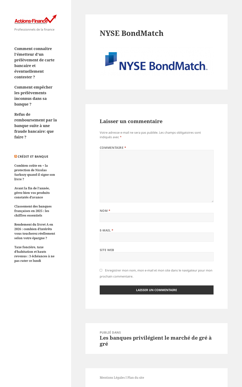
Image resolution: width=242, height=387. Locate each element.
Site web (107, 250)
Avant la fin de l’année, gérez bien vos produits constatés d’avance (32, 192)
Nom (105, 211)
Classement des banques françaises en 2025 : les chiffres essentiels (33, 210)
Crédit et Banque (33, 156)
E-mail (106, 230)
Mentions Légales (112, 377)
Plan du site (135, 377)
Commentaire (113, 148)
